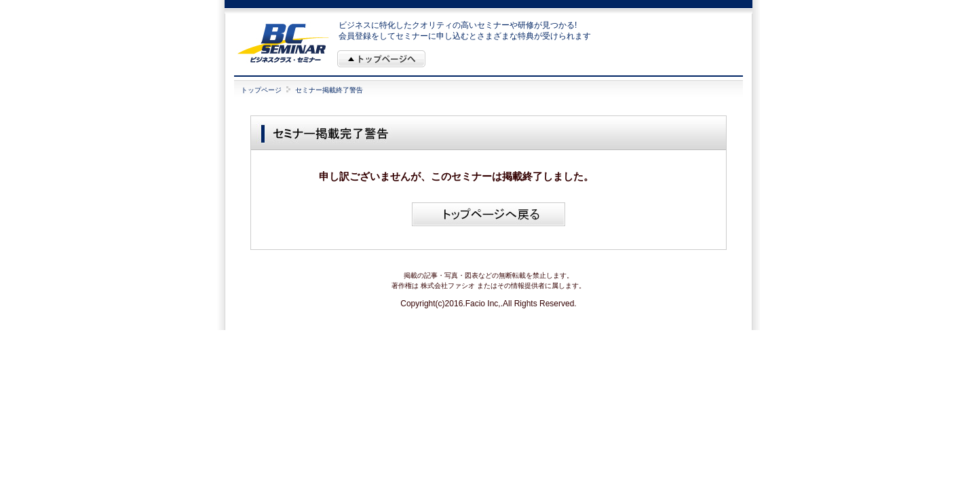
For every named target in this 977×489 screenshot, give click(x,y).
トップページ (261, 90)
